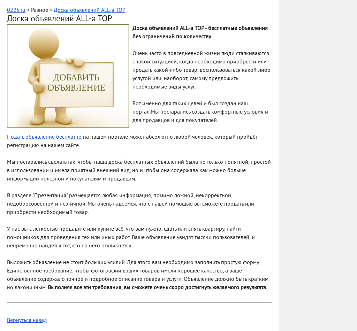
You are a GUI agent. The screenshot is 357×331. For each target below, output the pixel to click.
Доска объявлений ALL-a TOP (90, 10)
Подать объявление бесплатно (44, 137)
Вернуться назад (27, 320)
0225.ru (16, 10)
